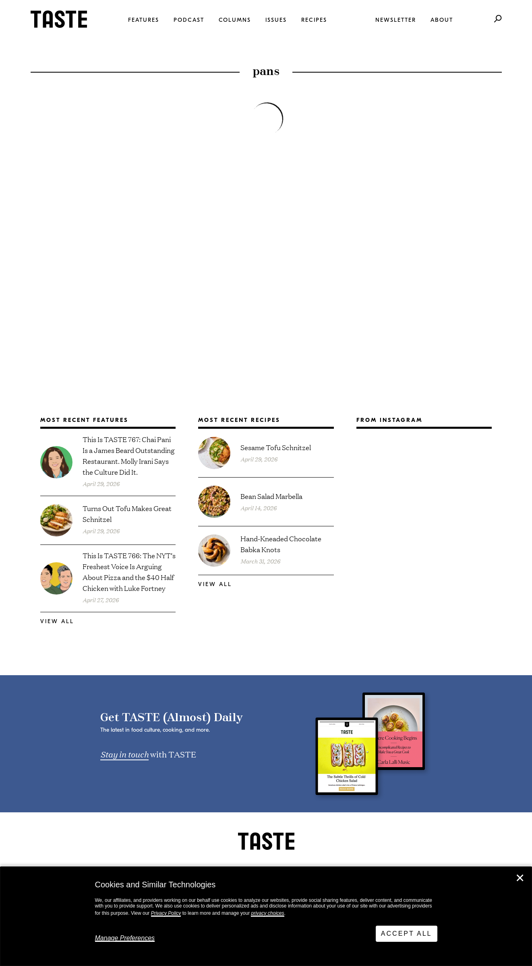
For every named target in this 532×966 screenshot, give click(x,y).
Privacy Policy (166, 913)
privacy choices (267, 913)
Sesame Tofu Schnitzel (275, 447)
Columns (235, 20)
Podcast (189, 20)
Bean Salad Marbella (271, 496)
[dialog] (266, 916)
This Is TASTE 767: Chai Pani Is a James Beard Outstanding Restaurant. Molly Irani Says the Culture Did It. (129, 455)
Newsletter (395, 20)
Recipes (314, 20)
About (442, 20)
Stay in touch (124, 753)
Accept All (406, 933)
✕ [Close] (520, 878)
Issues (276, 20)
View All (57, 621)
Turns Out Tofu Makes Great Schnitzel (127, 513)
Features (143, 20)
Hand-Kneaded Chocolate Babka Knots (280, 543)
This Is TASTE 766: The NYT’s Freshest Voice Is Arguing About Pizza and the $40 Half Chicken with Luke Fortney (129, 571)
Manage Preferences (125, 938)
